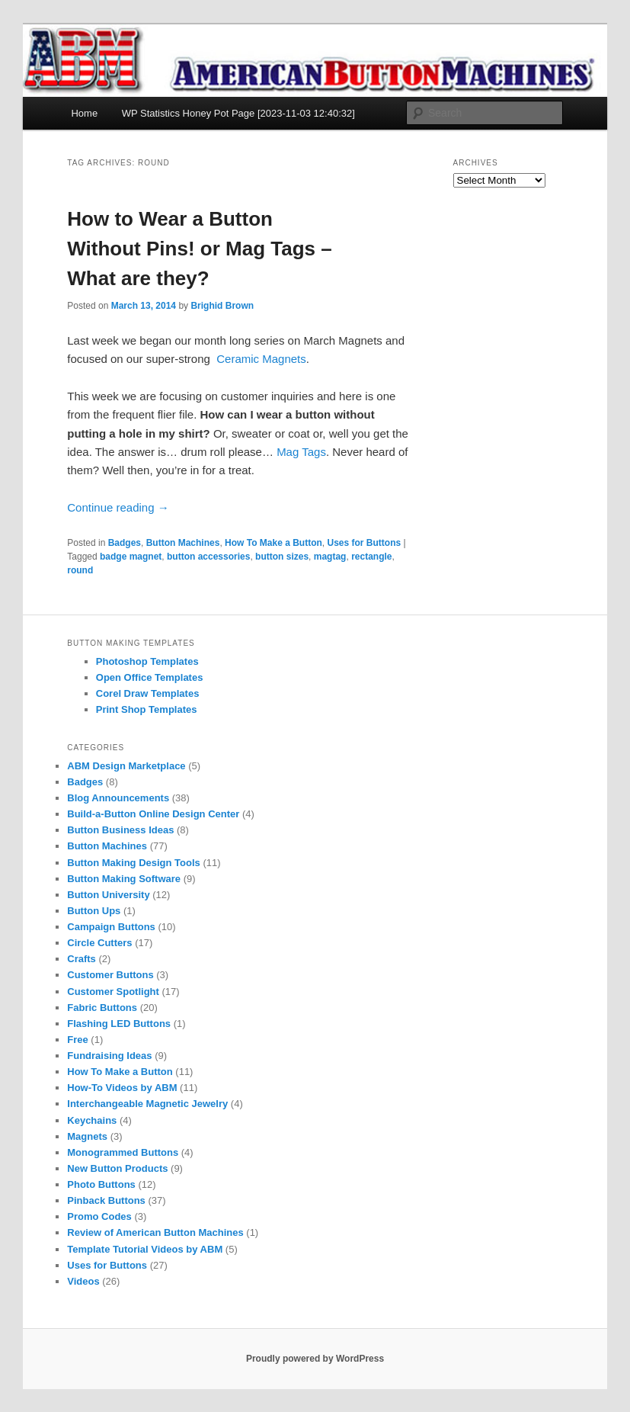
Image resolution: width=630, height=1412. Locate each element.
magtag (330, 556)
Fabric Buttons (102, 1007)
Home (84, 113)
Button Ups (93, 910)
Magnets (87, 1136)
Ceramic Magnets (261, 358)
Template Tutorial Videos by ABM (144, 1249)
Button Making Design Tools (133, 862)
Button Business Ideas (120, 830)
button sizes (282, 556)
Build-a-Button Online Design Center (153, 814)
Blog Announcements (118, 798)
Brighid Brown (222, 305)
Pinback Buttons (106, 1200)
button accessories (208, 556)
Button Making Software (124, 878)
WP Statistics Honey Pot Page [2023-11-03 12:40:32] (238, 113)
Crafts (81, 958)
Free (77, 1039)
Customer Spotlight (113, 991)
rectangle (371, 556)
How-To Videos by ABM (122, 1087)
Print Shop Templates (146, 709)
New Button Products (117, 1168)
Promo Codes (99, 1216)
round (80, 570)
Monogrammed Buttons (122, 1152)
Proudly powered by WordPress (315, 1358)
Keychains (92, 1120)
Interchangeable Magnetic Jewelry (147, 1103)
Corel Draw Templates (148, 693)
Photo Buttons (101, 1184)
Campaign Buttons (111, 926)
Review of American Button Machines (155, 1232)
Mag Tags (301, 451)
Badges (124, 543)
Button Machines (183, 543)
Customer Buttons (110, 974)
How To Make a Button (273, 543)
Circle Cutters (99, 942)
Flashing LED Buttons (119, 1023)
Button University (108, 894)
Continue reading (117, 507)
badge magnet (130, 556)
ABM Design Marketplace (126, 766)
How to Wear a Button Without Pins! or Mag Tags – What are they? (199, 248)
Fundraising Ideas (109, 1055)
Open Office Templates (149, 677)
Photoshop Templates (147, 661)
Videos (83, 1281)
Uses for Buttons (364, 543)
